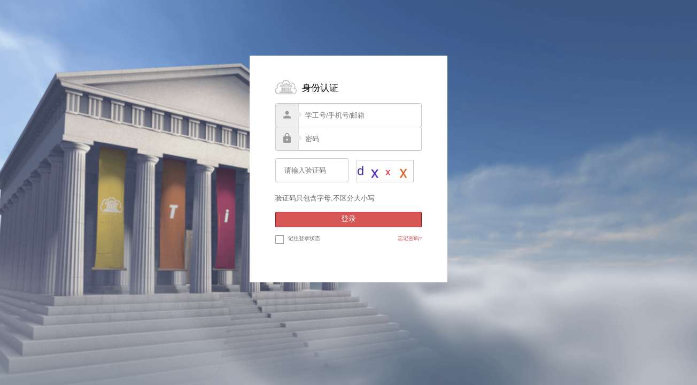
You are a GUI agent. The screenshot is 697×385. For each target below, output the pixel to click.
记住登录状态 (297, 238)
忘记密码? (410, 238)
